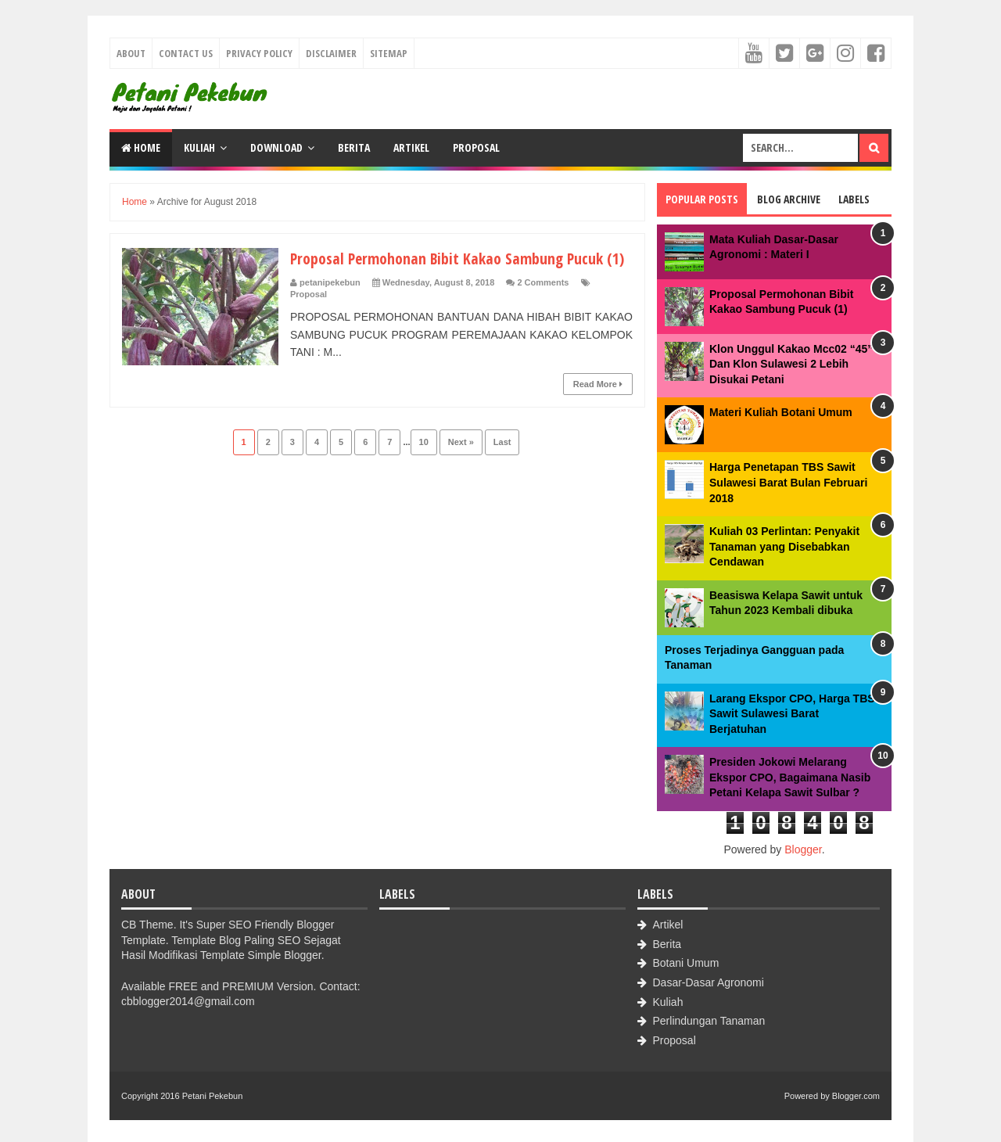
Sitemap (388, 53)
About (131, 53)
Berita (354, 147)
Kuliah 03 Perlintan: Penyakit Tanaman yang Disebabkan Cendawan (784, 546)
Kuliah (199, 147)
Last (502, 465)
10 (424, 465)
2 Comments (543, 306)
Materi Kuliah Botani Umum (780, 412)
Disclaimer (331, 53)
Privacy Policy (259, 53)
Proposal (476, 147)
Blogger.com (856, 1096)
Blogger (802, 849)
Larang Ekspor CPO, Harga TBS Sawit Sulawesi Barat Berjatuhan (792, 713)
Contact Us (186, 53)
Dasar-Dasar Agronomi (708, 982)
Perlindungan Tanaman (709, 1021)
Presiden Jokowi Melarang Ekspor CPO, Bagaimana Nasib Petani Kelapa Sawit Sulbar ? (789, 777)
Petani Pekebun (212, 1096)
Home (140, 147)
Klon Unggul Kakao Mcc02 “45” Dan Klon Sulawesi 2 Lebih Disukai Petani (791, 364)
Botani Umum (686, 963)
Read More (597, 407)
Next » (461, 465)
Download (276, 147)
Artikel (411, 147)
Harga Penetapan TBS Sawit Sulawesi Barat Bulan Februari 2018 (788, 482)
